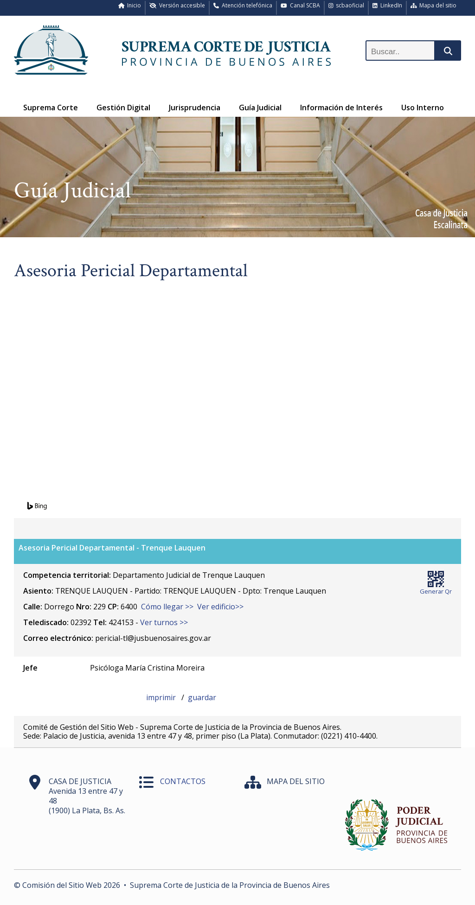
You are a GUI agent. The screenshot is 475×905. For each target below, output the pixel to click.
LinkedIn (387, 5)
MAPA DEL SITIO (296, 781)
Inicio (129, 5)
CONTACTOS (182, 781)
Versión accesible (177, 5)
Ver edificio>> (220, 606)
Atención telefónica (242, 5)
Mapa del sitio (434, 5)
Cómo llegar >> (167, 606)
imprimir (162, 697)
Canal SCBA (300, 5)
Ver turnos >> (164, 622)
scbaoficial (346, 5)
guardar (202, 697)
